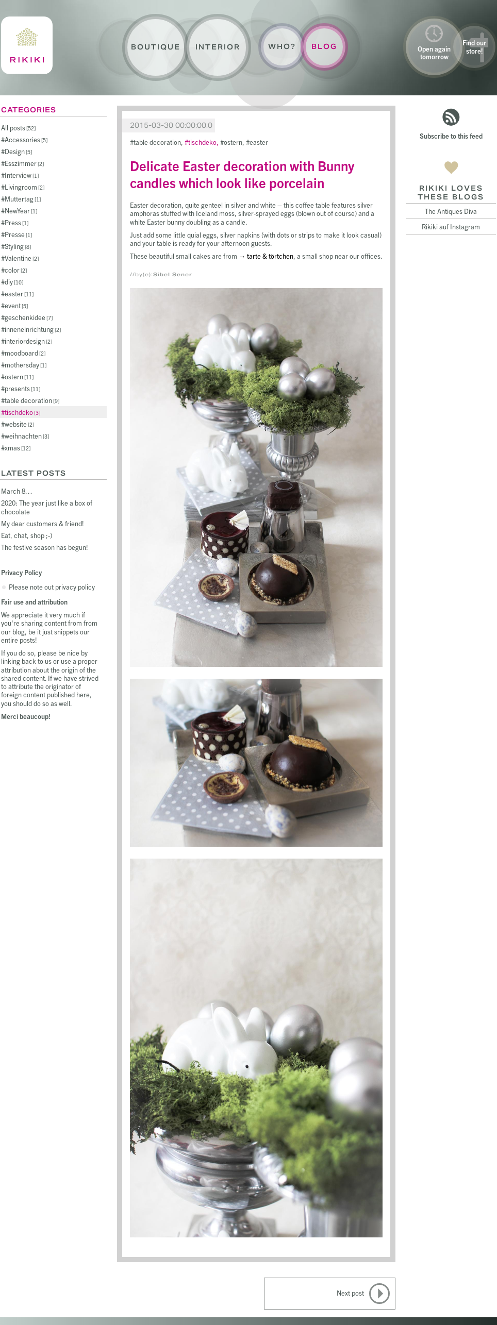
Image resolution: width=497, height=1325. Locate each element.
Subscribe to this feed (451, 135)
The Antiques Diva (451, 211)
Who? (282, 46)
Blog (324, 46)
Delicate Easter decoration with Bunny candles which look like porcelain (242, 174)
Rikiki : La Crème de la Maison (27, 45)
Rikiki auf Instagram (451, 226)
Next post (350, 1292)
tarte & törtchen (270, 255)
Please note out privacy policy (52, 586)
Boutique (155, 47)
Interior (217, 47)
